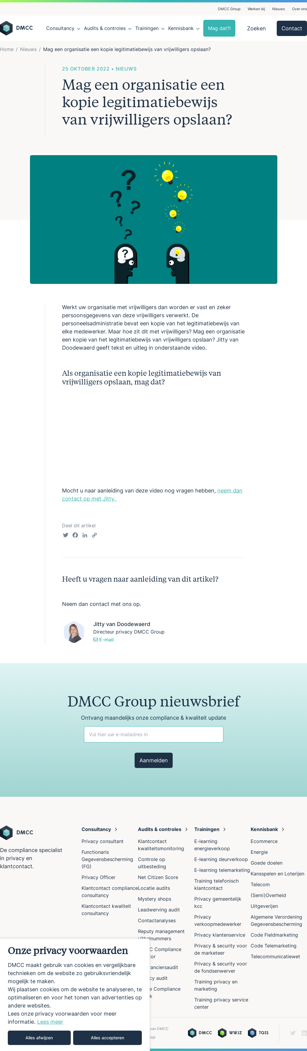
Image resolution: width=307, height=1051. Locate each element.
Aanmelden (153, 760)
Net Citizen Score (158, 877)
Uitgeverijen (264, 906)
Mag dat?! (219, 28)
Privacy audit (153, 978)
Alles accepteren (107, 1037)
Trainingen (147, 28)
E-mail (103, 640)
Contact (292, 28)
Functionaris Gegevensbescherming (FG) (107, 859)
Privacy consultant (103, 841)
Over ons (299, 9)
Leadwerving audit (159, 910)
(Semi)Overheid (268, 895)
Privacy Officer (98, 877)
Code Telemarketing (274, 946)
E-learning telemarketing (222, 870)
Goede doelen (266, 863)
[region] (75, 994)
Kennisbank (181, 28)
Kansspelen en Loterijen (277, 874)
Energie (259, 852)
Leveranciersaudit (158, 967)
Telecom (260, 884)
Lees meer (50, 1022)
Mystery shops (154, 899)
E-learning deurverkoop (221, 859)
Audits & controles (105, 28)
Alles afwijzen (39, 1037)
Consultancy (60, 28)
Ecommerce (264, 841)
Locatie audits (154, 888)
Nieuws (278, 9)
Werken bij (256, 9)
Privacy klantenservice (219, 935)
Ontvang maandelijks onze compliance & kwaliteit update (153, 718)
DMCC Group (229, 9)
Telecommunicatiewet (275, 956)
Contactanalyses (157, 920)
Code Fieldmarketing (274, 935)
